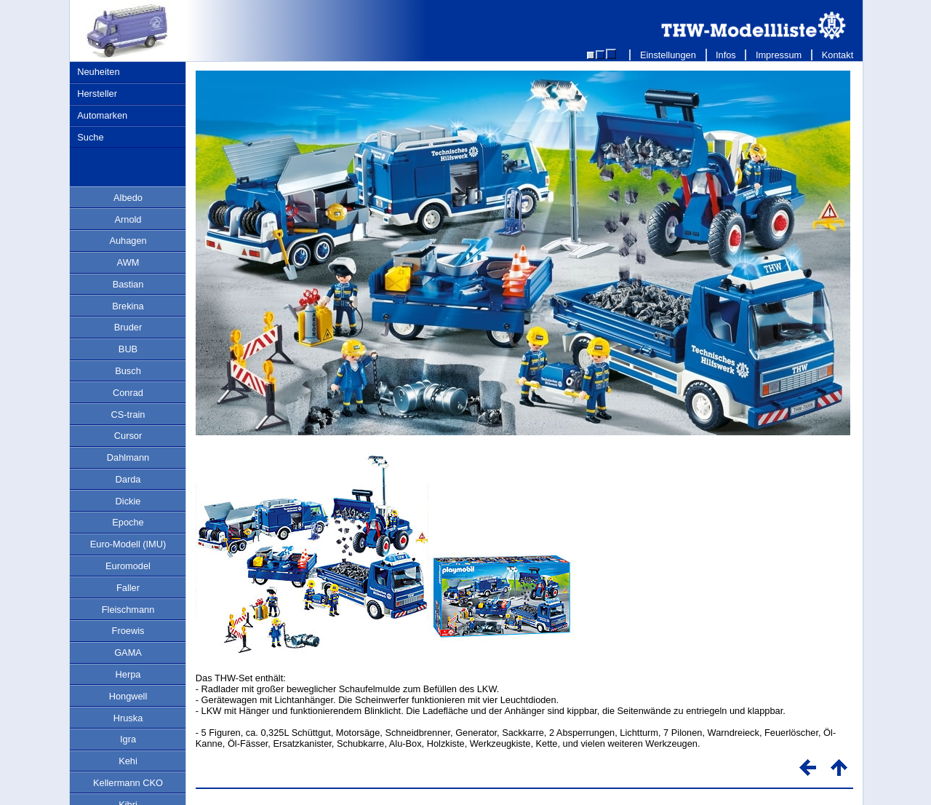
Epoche (127, 522)
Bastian (128, 284)
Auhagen (127, 240)
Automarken (102, 115)
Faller (128, 587)
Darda (128, 479)
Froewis (128, 630)
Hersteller (97, 93)
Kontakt (837, 54)
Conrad (128, 392)
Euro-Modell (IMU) (128, 544)
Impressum (778, 54)
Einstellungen (668, 54)
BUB (128, 349)
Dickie (128, 501)
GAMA (128, 652)
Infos (726, 54)
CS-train (128, 414)
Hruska (128, 718)
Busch (128, 370)
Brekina (127, 306)
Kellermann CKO (128, 782)
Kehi (128, 761)
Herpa (128, 674)
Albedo (128, 197)
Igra (128, 739)
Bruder (128, 327)
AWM (128, 262)
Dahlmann (128, 457)
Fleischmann (128, 609)
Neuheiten (98, 71)
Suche (90, 137)
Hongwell (128, 696)
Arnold (128, 219)
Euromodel (128, 565)
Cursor (128, 435)
